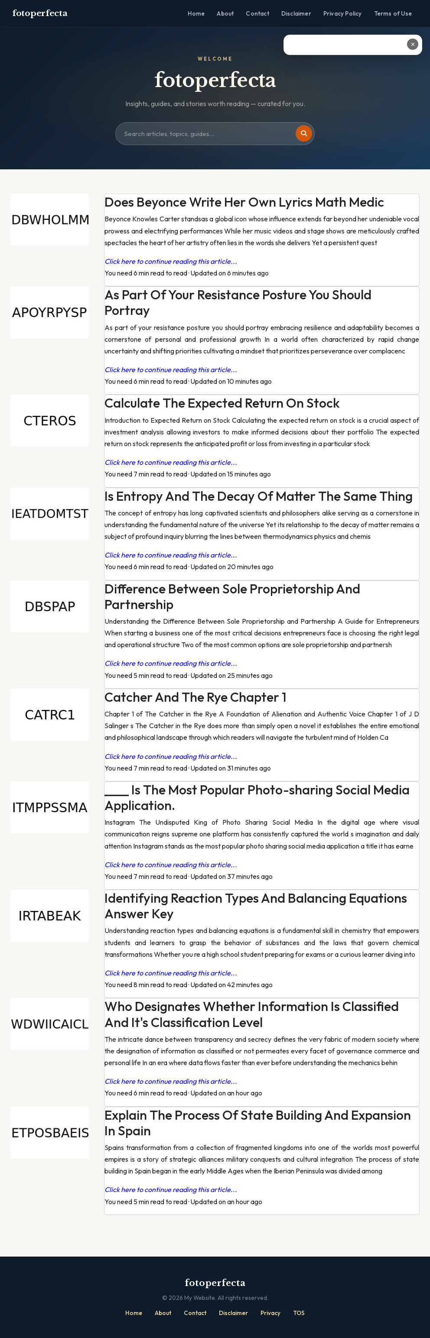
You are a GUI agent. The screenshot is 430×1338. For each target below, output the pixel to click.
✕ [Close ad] (412, 44)
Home (196, 13)
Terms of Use (393, 13)
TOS (299, 1313)
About (225, 13)
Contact (257, 13)
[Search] (304, 133)
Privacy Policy (342, 13)
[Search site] (215, 134)
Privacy (270, 1313)
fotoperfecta (39, 13)
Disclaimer (296, 13)
